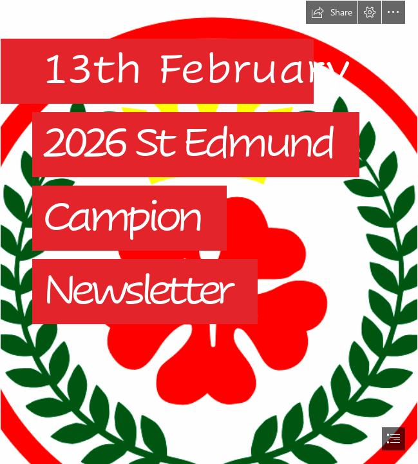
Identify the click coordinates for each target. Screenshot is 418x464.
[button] (331, 12)
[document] (209, 232)
